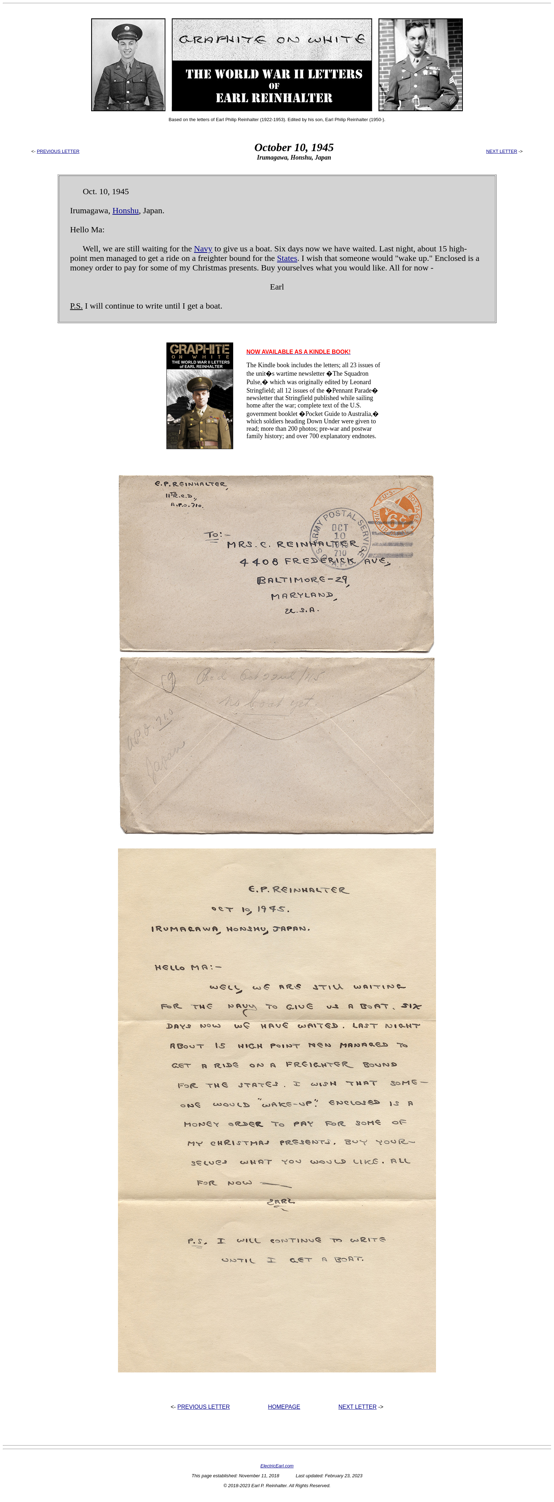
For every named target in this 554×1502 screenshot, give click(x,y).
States (287, 258)
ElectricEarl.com (277, 1465)
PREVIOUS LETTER (58, 151)
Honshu (125, 210)
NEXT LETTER (501, 151)
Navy (203, 248)
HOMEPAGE (284, 1407)
